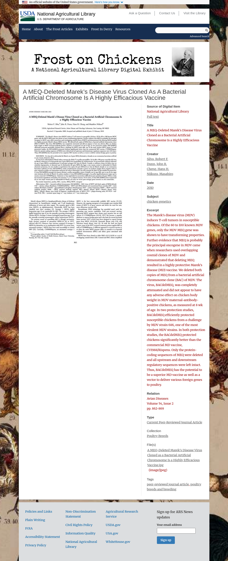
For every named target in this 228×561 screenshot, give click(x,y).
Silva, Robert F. (157, 159)
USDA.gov (113, 525)
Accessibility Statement (42, 537)
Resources (123, 29)
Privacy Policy (35, 545)
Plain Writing (35, 520)
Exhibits (82, 29)
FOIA (29, 528)
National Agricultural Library (66, 14)
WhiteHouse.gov (118, 542)
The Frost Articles (59, 29)
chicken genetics (159, 201)
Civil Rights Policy (78, 525)
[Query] (182, 30)
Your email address (169, 524)
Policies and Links (38, 511)
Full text (153, 117)
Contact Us (167, 13)
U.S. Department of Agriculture (60, 19)
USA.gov (112, 533)
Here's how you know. (107, 2)
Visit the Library (194, 13)
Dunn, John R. (157, 164)
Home (26, 29)
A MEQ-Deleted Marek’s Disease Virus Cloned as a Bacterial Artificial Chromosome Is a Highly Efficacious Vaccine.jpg (174, 457)
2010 (150, 188)
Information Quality (80, 533)
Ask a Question (140, 13)
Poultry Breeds (157, 436)
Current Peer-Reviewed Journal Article (174, 422)
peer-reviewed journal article (168, 484)
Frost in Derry (101, 29)
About (38, 29)
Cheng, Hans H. (158, 169)
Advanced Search (199, 36)
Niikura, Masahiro (160, 174)
